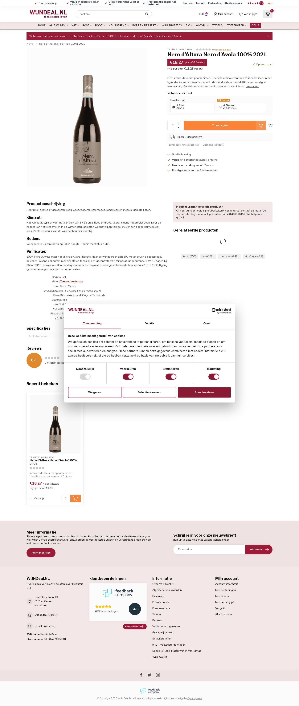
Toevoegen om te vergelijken (183, 144)
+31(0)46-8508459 (46, 615)
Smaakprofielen (161, 638)
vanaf (124, 3)
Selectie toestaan (149, 392)
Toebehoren (235, 25)
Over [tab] (206, 323)
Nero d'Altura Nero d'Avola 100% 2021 (62, 44)
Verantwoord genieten (166, 626)
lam (208, 256)
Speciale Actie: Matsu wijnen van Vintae (176, 651)
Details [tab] (149, 323)
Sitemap (157, 614)
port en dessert (144, 25)
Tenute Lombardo (179, 50)
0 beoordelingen (221, 49)
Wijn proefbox (172, 25)
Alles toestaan (204, 392)
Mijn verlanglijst (224, 602)
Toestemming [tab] (92, 323)
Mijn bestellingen (225, 590)
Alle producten (224, 614)
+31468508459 (236, 214)
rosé (85, 25)
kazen (189, 256)
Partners (157, 620)
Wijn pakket (159, 657)
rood (99, 25)
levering (48, 3)
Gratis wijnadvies (162, 632)
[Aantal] (65, 498)
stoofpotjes (254, 256)
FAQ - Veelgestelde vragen (169, 645)
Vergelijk (39, 498)
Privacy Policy (160, 602)
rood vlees (229, 256)
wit (74, 25)
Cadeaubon (215, 3)
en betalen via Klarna (84, 3)
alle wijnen (57, 25)
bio (188, 25)
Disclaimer (158, 596)
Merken (200, 3)
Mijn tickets (222, 596)
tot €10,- (217, 25)
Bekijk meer (134, 626)
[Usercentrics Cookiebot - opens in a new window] (214, 311)
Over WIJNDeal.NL (163, 584)
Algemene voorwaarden (167, 590)
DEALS (255, 25)
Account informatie (226, 584)
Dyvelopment (194, 698)
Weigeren (94, 392)
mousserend (117, 25)
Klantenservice (233, 3)
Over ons (188, 3)
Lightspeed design (173, 698)
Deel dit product (213, 144)
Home (42, 25)
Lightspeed (154, 698)
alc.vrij (201, 25)
